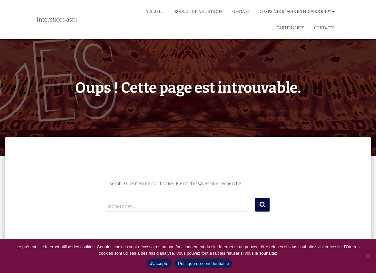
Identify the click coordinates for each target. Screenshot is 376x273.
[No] (368, 256)
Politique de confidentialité (203, 263)
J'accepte (159, 263)
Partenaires (290, 28)
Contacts (324, 28)
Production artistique (197, 11)
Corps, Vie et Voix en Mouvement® (297, 11)
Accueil (154, 11)
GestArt (241, 11)
